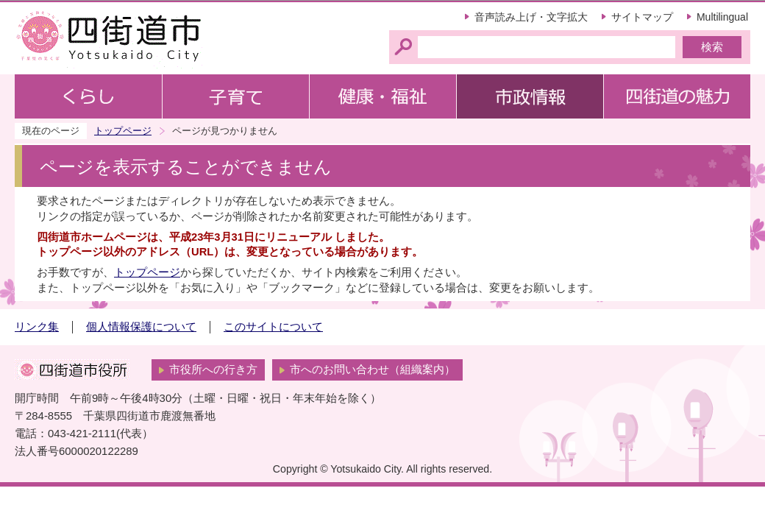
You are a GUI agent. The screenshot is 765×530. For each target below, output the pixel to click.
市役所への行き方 (213, 369)
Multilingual (722, 17)
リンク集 (37, 327)
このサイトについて (273, 327)
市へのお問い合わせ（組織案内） (372, 369)
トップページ (123, 130)
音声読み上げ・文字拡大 (531, 17)
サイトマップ (642, 17)
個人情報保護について (141, 327)
